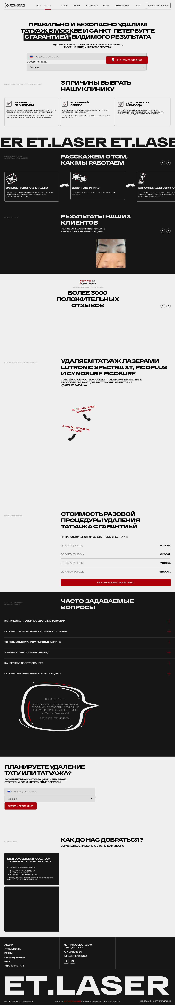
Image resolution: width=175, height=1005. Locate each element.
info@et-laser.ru (75, 955)
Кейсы (65, 5)
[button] (116, 582)
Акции (8, 944)
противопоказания (72, 1001)
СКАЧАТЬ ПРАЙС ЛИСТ (20, 806)
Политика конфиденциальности (18, 1001)
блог (7, 961)
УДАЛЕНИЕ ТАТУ (14, 965)
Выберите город (36, 61)
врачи (8, 953)
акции (77, 5)
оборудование (14, 957)
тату (38, 5)
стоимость (12, 949)
